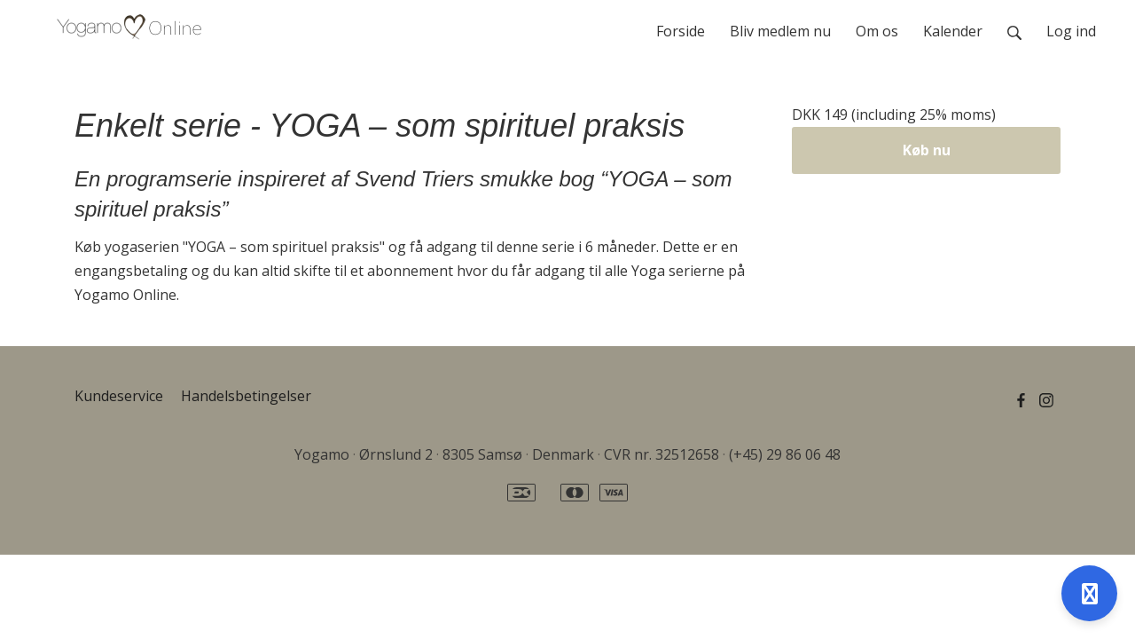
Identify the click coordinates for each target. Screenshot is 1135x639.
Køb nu (927, 150)
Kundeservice (118, 396)
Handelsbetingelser (246, 396)
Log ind (1071, 31)
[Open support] (1089, 593)
